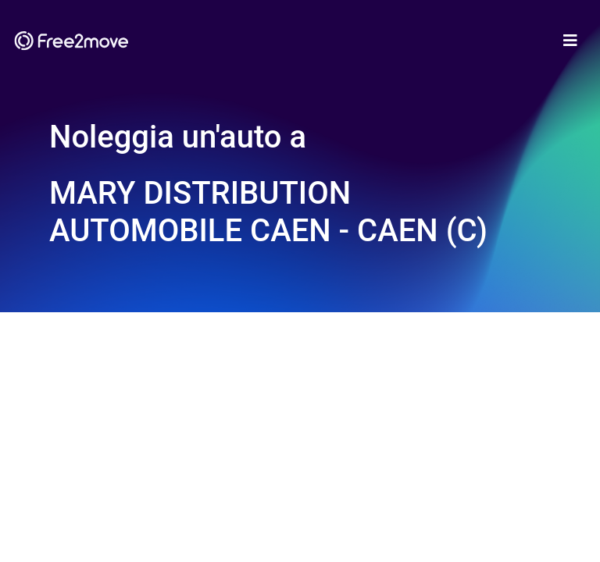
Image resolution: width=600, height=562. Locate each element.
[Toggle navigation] (570, 40)
